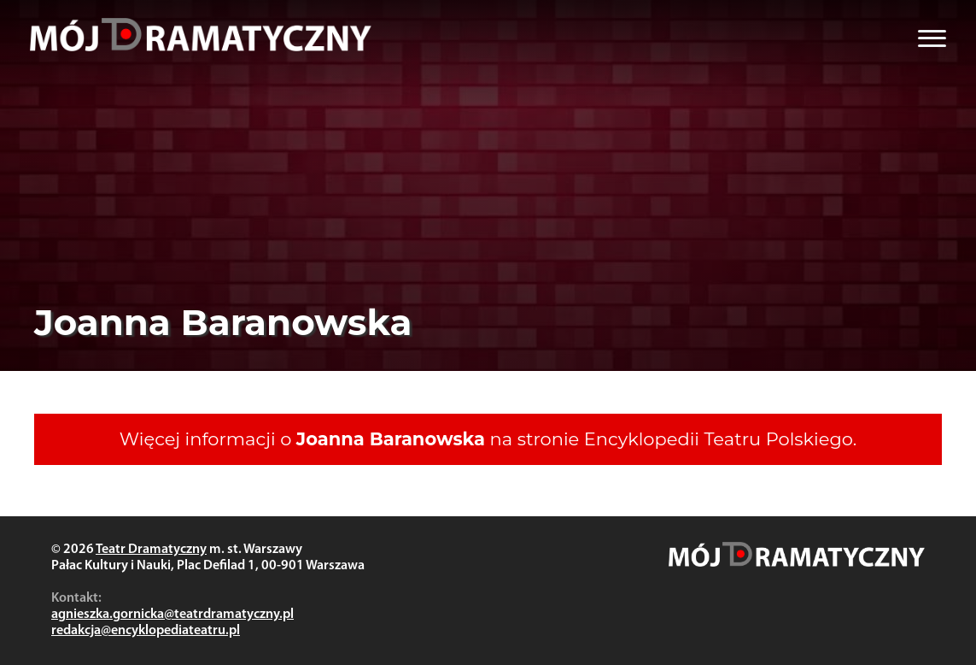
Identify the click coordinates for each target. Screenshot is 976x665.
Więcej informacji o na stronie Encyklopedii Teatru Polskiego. (488, 439)
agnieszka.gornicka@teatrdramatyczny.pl (172, 614)
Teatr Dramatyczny (151, 549)
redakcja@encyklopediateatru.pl (145, 631)
